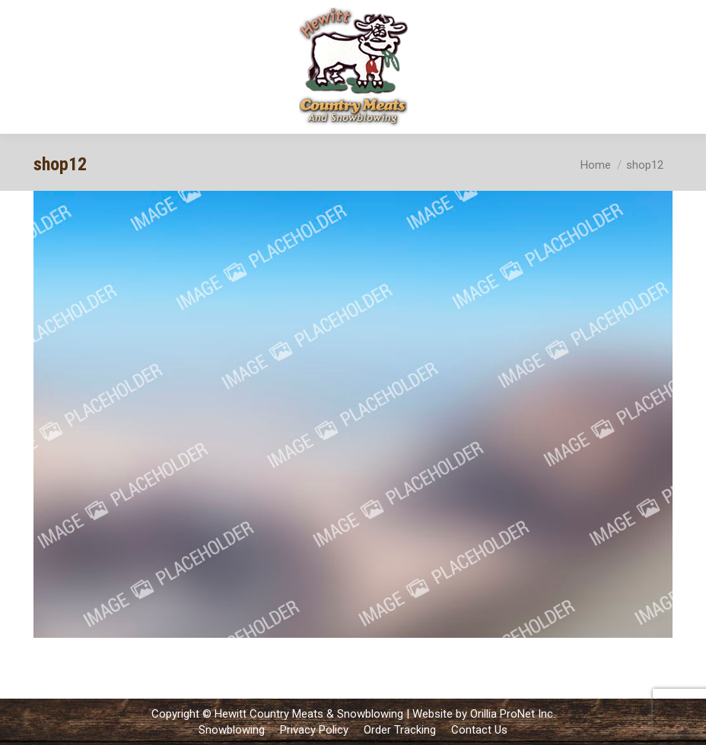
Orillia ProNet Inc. (512, 714)
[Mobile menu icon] (682, 67)
